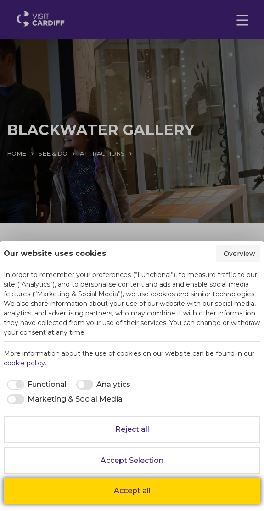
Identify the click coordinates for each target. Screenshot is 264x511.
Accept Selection (132, 460)
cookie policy (24, 363)
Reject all (132, 429)
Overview (239, 254)
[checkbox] (35, 384)
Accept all (132, 490)
